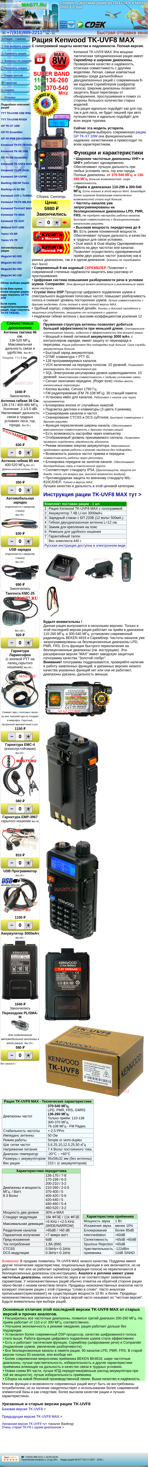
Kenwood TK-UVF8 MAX (16, 163)
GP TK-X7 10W (10, 125)
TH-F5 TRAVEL (10, 312)
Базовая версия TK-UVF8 (23, 1409)
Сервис (9, 90)
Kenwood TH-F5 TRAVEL (17, 144)
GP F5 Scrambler (12, 132)
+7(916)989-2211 (24, 32)
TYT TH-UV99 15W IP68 (16, 113)
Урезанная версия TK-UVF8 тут (24, 1423)
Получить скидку (15, 68)
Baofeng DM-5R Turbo (15, 183)
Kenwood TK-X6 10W (14, 151)
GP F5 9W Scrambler (14, 157)
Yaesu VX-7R (9, 240)
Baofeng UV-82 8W (13, 189)
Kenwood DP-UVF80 (14, 176)
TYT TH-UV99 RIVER (14, 119)
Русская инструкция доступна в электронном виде (85, 545)
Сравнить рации (15, 53)
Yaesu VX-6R (9, 233)
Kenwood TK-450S (13, 214)
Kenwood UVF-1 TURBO (16, 195)
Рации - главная (15, 38)
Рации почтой (13, 75)
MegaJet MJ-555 (11, 256)
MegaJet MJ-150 (11, 275)
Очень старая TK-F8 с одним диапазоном (32, 1427)
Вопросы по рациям (17, 60)
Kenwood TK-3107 (12, 221)
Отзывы (9, 97)
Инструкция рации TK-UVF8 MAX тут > (92, 494)
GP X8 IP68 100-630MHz (16, 138)
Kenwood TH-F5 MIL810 (16, 202)
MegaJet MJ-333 (11, 262)
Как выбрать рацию (17, 46)
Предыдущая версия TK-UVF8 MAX (31, 1417)
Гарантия (10, 82)
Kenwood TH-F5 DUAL (15, 170)
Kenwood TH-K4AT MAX (16, 208)
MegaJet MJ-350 (11, 269)
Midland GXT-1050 (12, 227)
